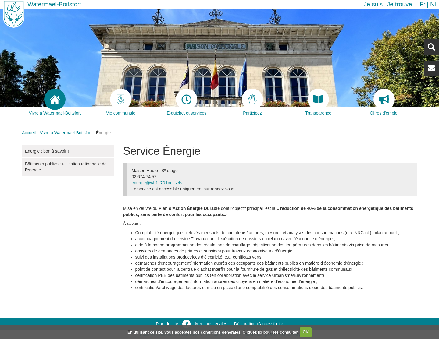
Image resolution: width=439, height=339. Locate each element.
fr (422, 4)
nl (433, 4)
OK (306, 332)
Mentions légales (211, 323)
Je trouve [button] (399, 4)
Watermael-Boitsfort (54, 4)
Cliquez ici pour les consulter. (271, 332)
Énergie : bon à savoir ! (47, 151)
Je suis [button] (373, 4)
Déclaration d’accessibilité (258, 323)
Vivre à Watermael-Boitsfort (66, 132)
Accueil (29, 132)
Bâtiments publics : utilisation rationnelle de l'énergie (66, 166)
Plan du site (167, 323)
